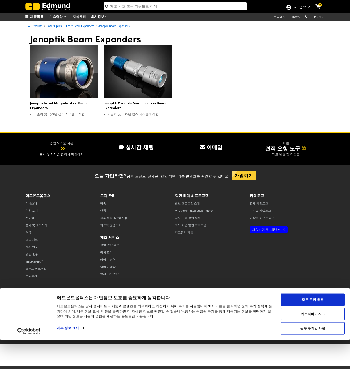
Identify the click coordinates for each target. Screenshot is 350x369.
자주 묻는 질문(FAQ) (113, 218)
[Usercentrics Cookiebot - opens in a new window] (28, 360)
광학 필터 (106, 252)
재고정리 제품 (184, 232)
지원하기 (266, 229)
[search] (175, 6)
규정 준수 (31, 254)
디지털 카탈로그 (260, 210)
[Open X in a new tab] (249, 308)
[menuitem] (36, 16)
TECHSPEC (34, 261)
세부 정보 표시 (68, 356)
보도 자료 (31, 239)
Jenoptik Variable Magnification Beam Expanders (135, 105)
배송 (103, 203)
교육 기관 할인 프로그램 (190, 225)
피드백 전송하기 (110, 225)
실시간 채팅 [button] (136, 147)
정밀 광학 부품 (109, 245)
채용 (28, 232)
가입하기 (244, 175)
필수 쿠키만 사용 (312, 357)
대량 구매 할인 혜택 (188, 218)
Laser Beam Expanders (80, 26)
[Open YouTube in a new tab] (266, 308)
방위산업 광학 (109, 274)
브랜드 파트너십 (36, 268)
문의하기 (319, 16)
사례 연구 (31, 247)
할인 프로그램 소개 (187, 203)
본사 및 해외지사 (36, 225)
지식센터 (79, 16)
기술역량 (58, 16)
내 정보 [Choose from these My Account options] (300, 7)
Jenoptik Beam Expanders (114, 26)
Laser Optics (54, 26)
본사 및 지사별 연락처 (55, 154)
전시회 (29, 218)
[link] (321, 3)
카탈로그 (259, 203)
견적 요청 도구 (282, 149)
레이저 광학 (108, 259)
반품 (103, 210)
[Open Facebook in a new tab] (233, 308)
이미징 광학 (108, 267)
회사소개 (31, 203)
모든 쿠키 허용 (312, 328)
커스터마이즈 (313, 342)
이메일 (211, 147)
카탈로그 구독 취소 (262, 218)
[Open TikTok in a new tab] (314, 308)
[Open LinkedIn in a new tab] (282, 308)
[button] (309, 16)
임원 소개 (31, 210)
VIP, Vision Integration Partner (194, 210)
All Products (35, 26)
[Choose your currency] (297, 17)
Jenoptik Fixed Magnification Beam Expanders (59, 105)
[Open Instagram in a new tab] (298, 308)
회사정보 (100, 16)
